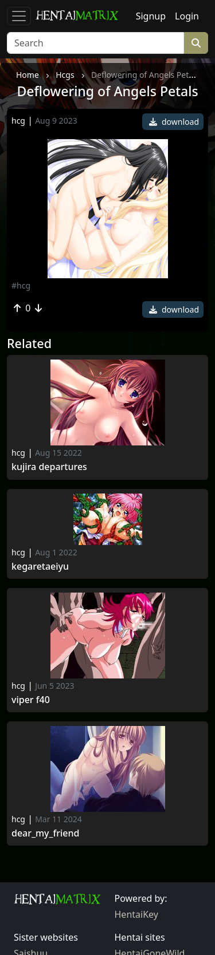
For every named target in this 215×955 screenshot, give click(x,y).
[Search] (95, 43)
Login (187, 16)
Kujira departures (49, 466)
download (174, 121)
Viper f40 (30, 699)
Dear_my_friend (45, 833)
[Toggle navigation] (19, 16)
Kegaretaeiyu (40, 566)
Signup (151, 16)
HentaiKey (136, 914)
